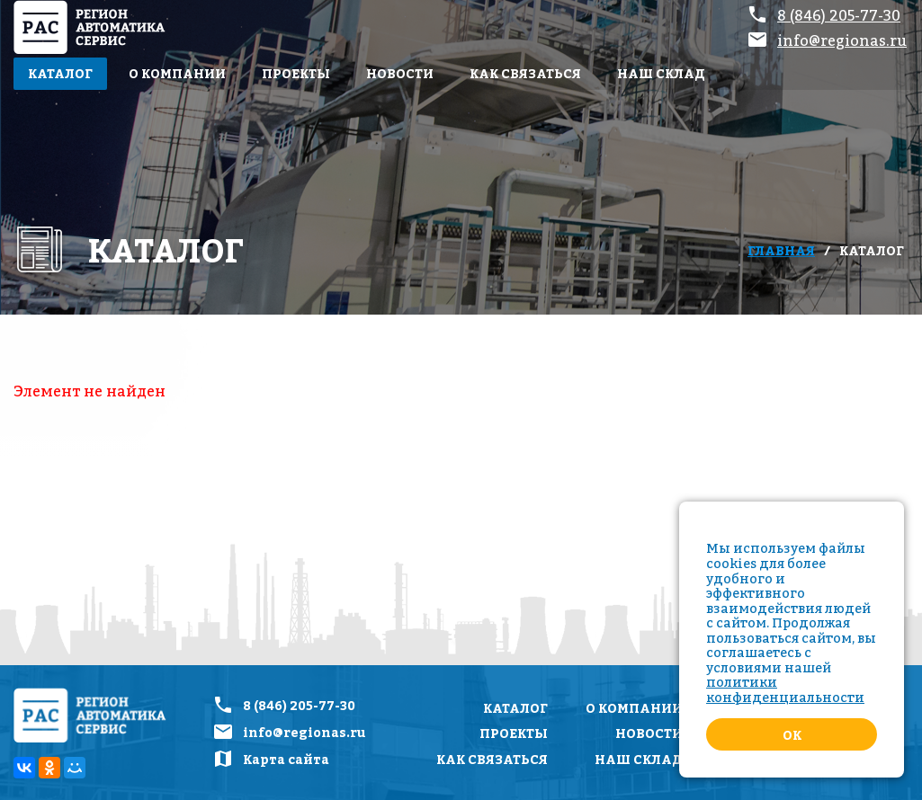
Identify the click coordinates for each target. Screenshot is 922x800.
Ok (792, 734)
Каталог (60, 73)
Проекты (296, 73)
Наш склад (661, 73)
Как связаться (525, 73)
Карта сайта (286, 759)
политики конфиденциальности (785, 689)
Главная (781, 250)
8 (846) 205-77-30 (838, 15)
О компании (177, 73)
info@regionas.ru (842, 40)
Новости (400, 73)
